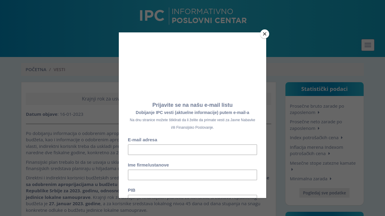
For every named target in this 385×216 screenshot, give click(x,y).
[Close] (264, 33)
